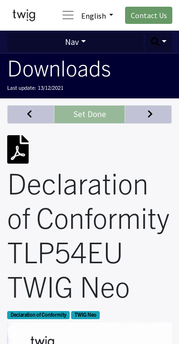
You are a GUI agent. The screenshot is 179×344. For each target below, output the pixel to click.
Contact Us (149, 15)
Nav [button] (72, 42)
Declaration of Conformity (38, 315)
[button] (158, 42)
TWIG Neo (85, 315)
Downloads (59, 67)
